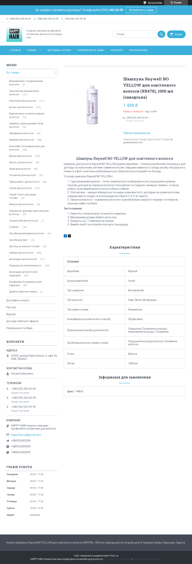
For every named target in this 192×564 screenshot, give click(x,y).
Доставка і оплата (59, 50)
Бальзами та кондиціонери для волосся (27, 148)
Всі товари (12, 72)
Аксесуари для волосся (23, 259)
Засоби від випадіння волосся (26, 233)
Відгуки (11, 314)
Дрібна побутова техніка (23, 291)
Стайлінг (14, 227)
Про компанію (138, 50)
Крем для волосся (20, 168)
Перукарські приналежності (25, 265)
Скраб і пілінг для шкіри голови (22, 196)
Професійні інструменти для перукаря (25, 283)
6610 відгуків (155, 2)
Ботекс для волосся (21, 107)
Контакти (117, 50)
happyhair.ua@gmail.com (26, 434)
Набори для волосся (21, 252)
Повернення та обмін (90, 50)
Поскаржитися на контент (117, 559)
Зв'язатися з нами (141, 10)
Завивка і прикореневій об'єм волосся (26, 125)
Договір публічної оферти (22, 321)
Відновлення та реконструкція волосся (26, 115)
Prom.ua (114, 555)
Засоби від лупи (18, 240)
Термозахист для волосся (24, 181)
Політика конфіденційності (147, 559)
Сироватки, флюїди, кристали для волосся (29, 212)
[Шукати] (161, 34)
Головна (15, 50)
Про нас (11, 307)
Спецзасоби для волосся (23, 220)
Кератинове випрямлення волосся (24, 93)
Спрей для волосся (20, 188)
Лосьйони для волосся (22, 175)
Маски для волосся (20, 156)
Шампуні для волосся (21, 139)
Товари (31, 50)
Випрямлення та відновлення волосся (26, 83)
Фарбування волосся (21, 133)
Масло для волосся (20, 162)
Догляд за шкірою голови (24, 246)
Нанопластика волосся (22, 100)
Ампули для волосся (21, 204)
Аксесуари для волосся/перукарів (23, 273)
